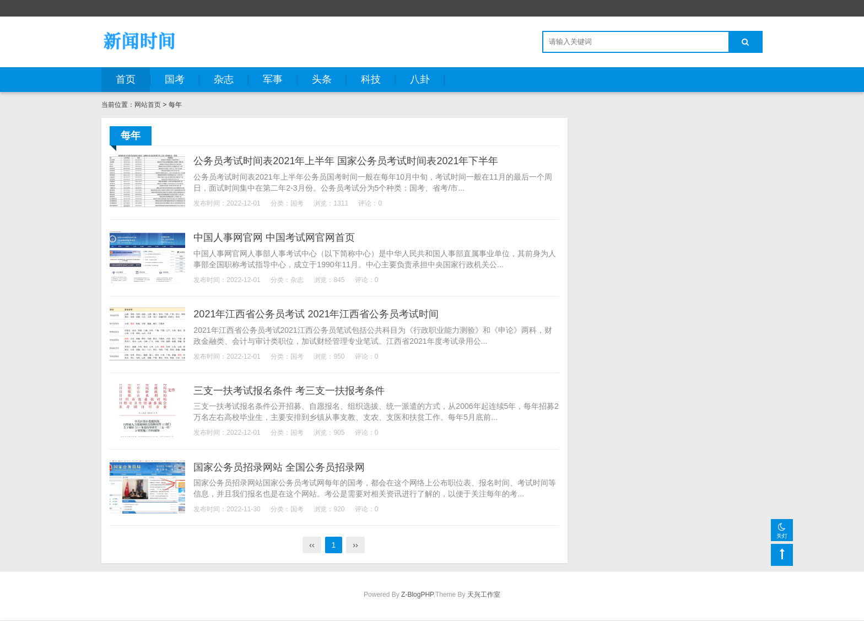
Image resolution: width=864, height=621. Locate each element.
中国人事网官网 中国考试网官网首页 (276, 237)
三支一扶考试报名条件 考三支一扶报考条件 (290, 390)
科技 (371, 79)
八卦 (420, 79)
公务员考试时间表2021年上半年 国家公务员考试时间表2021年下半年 (347, 160)
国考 (175, 79)
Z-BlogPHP (417, 595)
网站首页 (147, 105)
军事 (273, 79)
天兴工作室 (483, 595)
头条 (322, 79)
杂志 (224, 79)
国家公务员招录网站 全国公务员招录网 (280, 467)
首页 (126, 79)
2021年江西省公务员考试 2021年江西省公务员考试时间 (317, 314)
